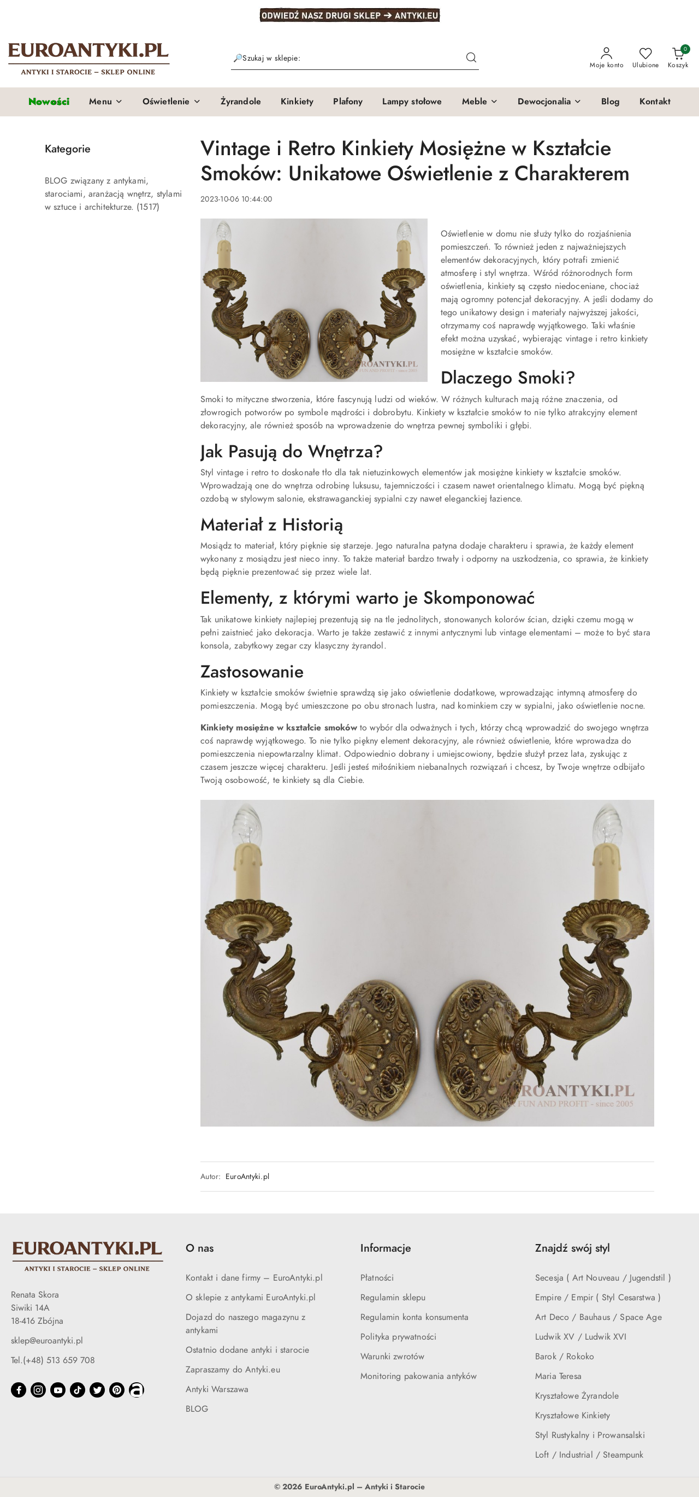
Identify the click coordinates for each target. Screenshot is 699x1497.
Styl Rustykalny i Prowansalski (590, 1435)
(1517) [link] (148, 207)
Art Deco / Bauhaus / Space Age (598, 1317)
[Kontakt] (655, 102)
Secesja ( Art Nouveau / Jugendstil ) (603, 1278)
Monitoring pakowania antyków (418, 1376)
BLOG (197, 1409)
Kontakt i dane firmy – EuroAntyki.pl (254, 1278)
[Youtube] (58, 1390)
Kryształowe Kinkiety (572, 1416)
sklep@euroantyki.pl (47, 1341)
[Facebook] (18, 1390)
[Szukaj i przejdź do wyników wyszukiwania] (471, 58)
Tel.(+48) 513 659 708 (53, 1360)
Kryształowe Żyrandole (577, 1396)
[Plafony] (348, 102)
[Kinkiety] (297, 102)
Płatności (377, 1278)
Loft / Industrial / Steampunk (589, 1455)
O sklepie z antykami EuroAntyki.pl (251, 1298)
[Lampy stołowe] (412, 102)
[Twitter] (97, 1390)
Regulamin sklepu (393, 1298)
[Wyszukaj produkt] (355, 59)
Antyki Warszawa (217, 1389)
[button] (106, 102)
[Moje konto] (606, 58)
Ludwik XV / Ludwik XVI (581, 1337)
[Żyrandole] (240, 102)
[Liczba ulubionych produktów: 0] (646, 58)
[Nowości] (49, 101)
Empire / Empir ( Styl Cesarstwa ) (598, 1298)
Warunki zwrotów (392, 1357)
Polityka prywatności (398, 1337)
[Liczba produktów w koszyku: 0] (678, 58)
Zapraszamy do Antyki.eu (233, 1370)
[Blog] (610, 102)
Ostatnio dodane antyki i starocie (247, 1350)
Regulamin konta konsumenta (414, 1317)
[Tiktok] (77, 1390)
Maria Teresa (558, 1376)
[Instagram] (38, 1390)
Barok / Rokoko (564, 1357)
